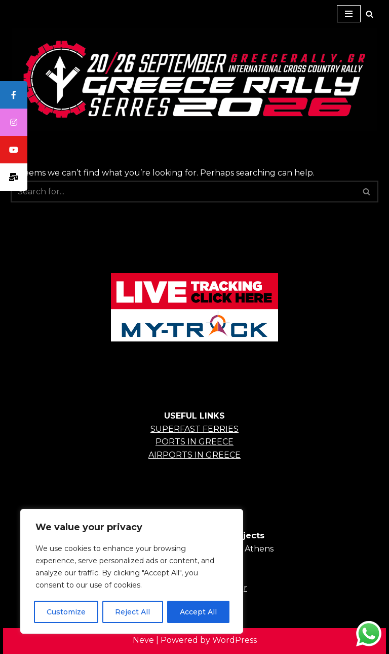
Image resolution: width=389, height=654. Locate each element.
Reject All (132, 611)
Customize (66, 611)
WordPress (234, 640)
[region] (131, 571)
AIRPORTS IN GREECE (194, 455)
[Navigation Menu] (349, 13)
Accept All (198, 611)
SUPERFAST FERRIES (194, 429)
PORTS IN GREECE (194, 441)
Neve (143, 640)
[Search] (369, 14)
